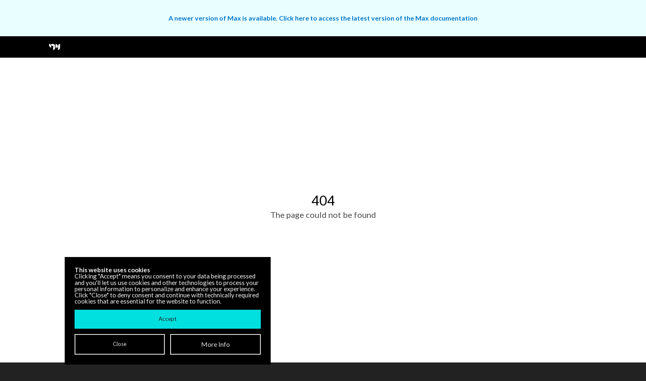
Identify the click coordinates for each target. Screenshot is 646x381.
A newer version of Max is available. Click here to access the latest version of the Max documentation (323, 18)
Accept (167, 319)
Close (119, 344)
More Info (215, 344)
